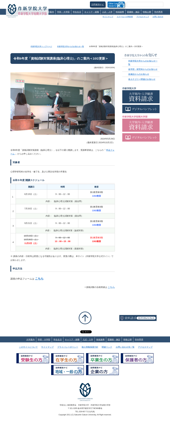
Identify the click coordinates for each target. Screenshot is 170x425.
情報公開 (147, 12)
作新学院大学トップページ (41, 46)
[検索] (141, 4)
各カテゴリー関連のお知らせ (141, 79)
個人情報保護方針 (90, 347)
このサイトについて (28, 347)
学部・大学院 (63, 12)
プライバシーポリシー (67, 347)
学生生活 (77, 12)
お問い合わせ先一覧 (125, 347)
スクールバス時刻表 (125, 17)
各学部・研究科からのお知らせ (142, 69)
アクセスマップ (142, 17)
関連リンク (107, 347)
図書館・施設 (133, 12)
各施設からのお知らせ (138, 74)
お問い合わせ (158, 17)
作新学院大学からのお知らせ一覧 (70, 46)
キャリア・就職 (91, 12)
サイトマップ (107, 17)
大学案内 (50, 12)
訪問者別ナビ (97, 4)
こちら (39, 278)
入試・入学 (107, 12)
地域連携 (120, 12)
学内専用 (158, 12)
